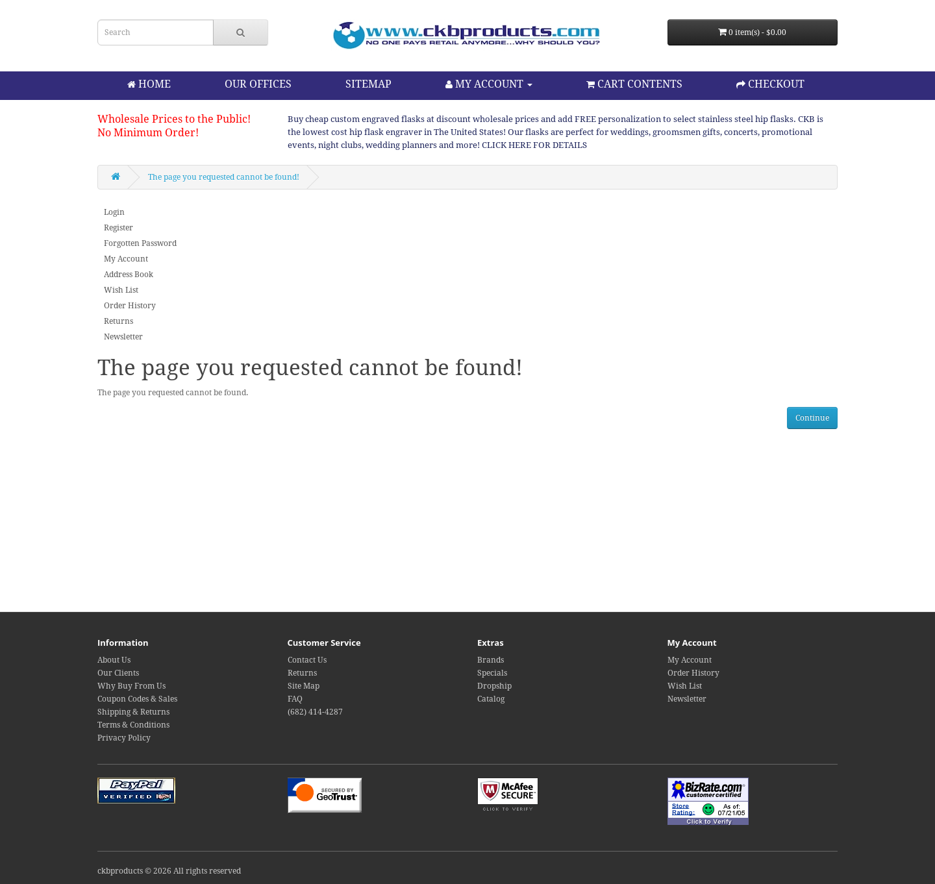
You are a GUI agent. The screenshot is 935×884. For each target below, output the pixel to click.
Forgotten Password (140, 243)
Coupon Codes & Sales (137, 699)
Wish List (121, 290)
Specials (492, 673)
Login (114, 212)
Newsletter (123, 336)
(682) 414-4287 (315, 712)
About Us (114, 660)
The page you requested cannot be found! (223, 177)
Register (118, 227)
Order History (130, 305)
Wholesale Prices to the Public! (174, 119)
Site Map (303, 686)
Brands (490, 660)
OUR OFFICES (258, 84)
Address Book (128, 274)
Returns (118, 321)
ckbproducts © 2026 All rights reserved (169, 871)
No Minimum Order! (148, 133)
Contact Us (307, 660)
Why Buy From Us (131, 686)
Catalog (491, 699)
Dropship (494, 686)
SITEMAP (368, 84)
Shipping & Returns (133, 712)
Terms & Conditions (133, 725)
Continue (812, 418)
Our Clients (118, 673)
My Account (126, 259)
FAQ (295, 699)
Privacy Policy (124, 738)
